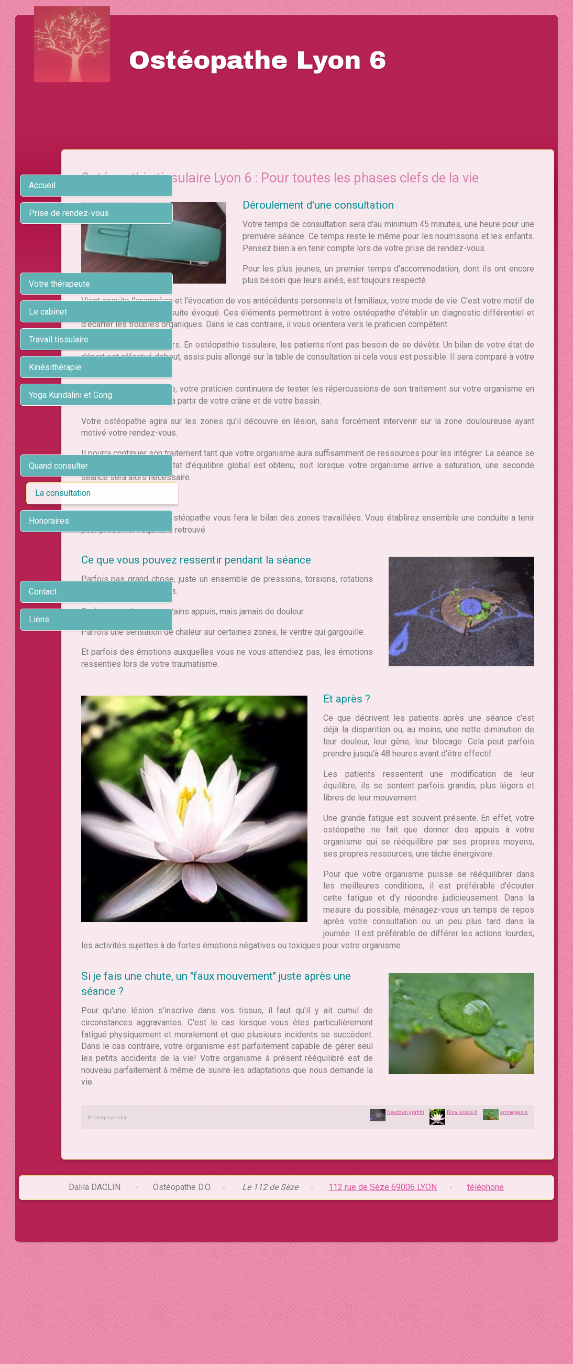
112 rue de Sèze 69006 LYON (382, 1289)
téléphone (485, 1289)
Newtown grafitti (405, 1214)
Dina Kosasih (462, 1214)
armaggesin (514, 1214)
